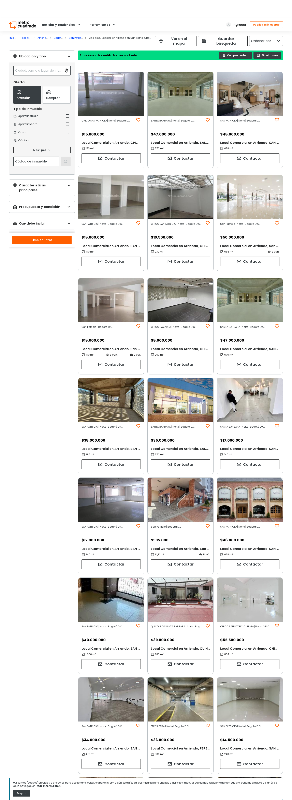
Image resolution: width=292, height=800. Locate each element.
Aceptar (21, 793)
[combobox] (36, 68)
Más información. (49, 786)
